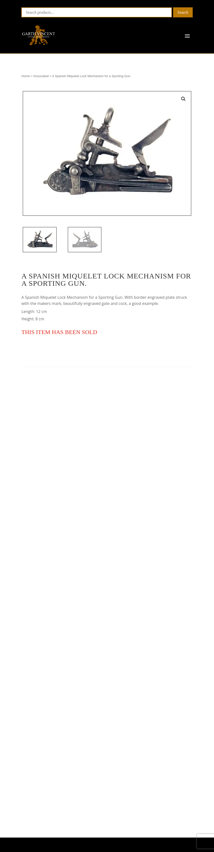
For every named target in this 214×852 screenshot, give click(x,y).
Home (25, 76)
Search (183, 12)
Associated (41, 76)
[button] (183, 99)
